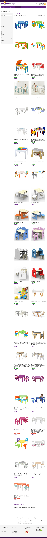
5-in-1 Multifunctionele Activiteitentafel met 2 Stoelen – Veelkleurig (38, 34)
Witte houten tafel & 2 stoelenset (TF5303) (21, 139)
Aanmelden (45, 0)
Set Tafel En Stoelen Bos (35, 321)
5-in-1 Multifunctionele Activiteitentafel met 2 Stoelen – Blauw (21, 34)
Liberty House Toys (4, 38)
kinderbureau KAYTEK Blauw (35, 261)
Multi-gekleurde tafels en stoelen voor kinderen (38, 53)
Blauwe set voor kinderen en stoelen (36, 407)
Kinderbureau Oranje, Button (19, 222)
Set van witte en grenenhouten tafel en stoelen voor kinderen (38, 302)
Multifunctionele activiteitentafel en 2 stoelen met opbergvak (21, 75)
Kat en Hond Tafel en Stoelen (35, 182)
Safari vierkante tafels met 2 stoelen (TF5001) (38, 118)
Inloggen (41, 0)
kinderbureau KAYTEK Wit (18, 281)
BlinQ (2, 33)
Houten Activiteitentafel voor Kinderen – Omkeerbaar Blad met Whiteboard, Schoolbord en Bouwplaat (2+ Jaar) (21, 162)
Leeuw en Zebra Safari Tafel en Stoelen (20, 182)
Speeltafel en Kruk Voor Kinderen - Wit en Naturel (37, 162)
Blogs (14, 534)
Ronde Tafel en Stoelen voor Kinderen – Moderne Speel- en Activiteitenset (37, 474)
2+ (1, 41)
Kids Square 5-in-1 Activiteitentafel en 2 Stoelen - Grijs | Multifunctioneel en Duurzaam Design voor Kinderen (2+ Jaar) (22, 474)
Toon (15, 15)
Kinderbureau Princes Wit (18, 261)
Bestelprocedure (15, 530)
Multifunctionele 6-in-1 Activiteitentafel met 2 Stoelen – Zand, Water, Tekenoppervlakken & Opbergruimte (38, 75)
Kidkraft (2, 34)
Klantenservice (15, 531)
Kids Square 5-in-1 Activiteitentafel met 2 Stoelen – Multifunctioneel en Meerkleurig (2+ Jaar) (22, 343)
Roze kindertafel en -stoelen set (19, 429)
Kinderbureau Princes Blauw (18, 242)
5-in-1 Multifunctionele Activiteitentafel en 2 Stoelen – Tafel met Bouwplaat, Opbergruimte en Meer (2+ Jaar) (38, 140)
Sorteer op (39, 15)
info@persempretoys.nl (4, 532)
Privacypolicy (15, 533)
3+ (1, 42)
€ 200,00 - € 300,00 (4, 29)
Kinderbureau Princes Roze (35, 242)
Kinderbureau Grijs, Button (18, 202)
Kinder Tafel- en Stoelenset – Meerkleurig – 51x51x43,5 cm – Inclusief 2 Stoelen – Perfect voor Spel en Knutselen (21, 408)
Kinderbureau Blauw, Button (35, 222)
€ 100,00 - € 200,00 (4, 28)
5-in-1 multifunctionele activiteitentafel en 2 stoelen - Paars (21, 387)
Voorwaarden (15, 532)
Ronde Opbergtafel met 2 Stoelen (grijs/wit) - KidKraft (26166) (21, 119)
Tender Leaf (3, 37)
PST (2, 36)
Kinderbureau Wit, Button (35, 202)
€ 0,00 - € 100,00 (3, 27)
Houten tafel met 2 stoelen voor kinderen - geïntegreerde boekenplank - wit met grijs (21, 322)
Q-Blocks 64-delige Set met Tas (19, 301)
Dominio (2, 32)
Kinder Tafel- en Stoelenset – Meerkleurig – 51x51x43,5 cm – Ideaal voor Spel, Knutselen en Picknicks (21, 453)
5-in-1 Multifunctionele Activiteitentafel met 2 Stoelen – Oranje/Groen (21, 54)
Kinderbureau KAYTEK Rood (35, 281)
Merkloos (2, 35)
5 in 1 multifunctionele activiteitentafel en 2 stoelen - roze (37, 387)
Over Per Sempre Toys (16, 529)
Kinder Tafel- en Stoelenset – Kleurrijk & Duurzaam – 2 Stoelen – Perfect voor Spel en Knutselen (21, 496)
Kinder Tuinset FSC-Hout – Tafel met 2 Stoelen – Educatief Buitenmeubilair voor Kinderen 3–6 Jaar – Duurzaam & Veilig (38, 343)
